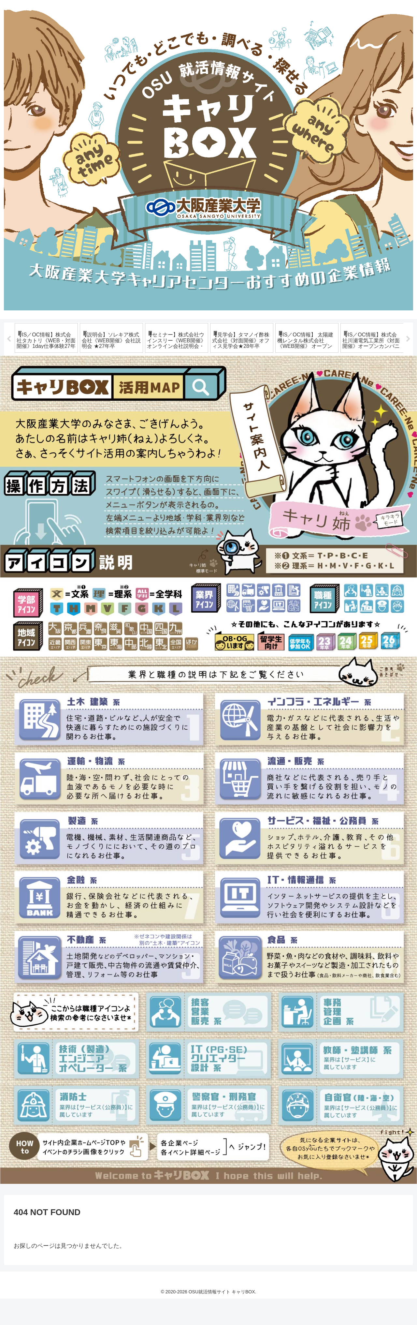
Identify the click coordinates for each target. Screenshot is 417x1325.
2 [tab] (140, 387)
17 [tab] (286, 387)
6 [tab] (179, 387)
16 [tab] (277, 387)
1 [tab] (130, 387)
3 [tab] (150, 387)
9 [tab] (208, 387)
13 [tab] (247, 387)
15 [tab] (267, 387)
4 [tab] (159, 387)
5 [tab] (169, 387)
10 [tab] (218, 387)
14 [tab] (257, 387)
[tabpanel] (46, 351)
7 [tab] (189, 387)
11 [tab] (228, 387)
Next (408, 352)
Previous (9, 352)
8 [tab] (198, 387)
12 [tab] (238, 387)
